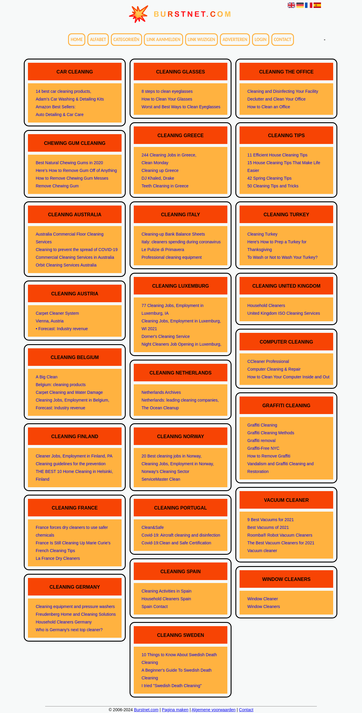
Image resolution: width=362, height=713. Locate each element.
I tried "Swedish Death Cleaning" (171, 685)
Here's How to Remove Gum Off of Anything (76, 170)
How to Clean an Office (268, 106)
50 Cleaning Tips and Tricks (272, 186)
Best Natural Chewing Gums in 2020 (69, 162)
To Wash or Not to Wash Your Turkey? (282, 257)
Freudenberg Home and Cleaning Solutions (76, 614)
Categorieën (126, 39)
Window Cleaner (262, 598)
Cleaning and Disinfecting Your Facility (282, 91)
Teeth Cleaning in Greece (164, 186)
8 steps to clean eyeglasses (167, 91)
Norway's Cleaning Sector (165, 471)
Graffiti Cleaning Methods (270, 432)
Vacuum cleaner (262, 550)
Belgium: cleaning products (61, 384)
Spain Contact (154, 606)
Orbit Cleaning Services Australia (66, 265)
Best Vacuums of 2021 (268, 527)
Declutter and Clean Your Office (276, 99)
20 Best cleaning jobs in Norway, (171, 456)
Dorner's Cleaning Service (165, 336)
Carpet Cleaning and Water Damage (69, 392)
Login (261, 39)
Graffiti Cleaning (262, 425)
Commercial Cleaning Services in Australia (75, 257)
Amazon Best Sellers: (55, 106)
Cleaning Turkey (262, 234)
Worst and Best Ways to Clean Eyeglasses (180, 106)
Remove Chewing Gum (57, 186)
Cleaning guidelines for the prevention (71, 463)
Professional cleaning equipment (171, 257)
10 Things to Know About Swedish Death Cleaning (179, 658)
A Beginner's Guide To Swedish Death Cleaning (176, 674)
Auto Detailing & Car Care (60, 114)
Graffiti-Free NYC (263, 448)
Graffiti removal (261, 440)
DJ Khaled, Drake (157, 178)
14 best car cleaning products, (63, 91)
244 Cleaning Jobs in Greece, (168, 155)
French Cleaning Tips (55, 550)
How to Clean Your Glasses (166, 99)
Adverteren (235, 39)
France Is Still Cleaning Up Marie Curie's (73, 542)
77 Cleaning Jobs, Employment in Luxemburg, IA (172, 309)
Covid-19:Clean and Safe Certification (176, 542)
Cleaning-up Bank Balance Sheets (173, 234)
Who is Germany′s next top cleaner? (69, 629)
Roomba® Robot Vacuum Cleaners (279, 535)
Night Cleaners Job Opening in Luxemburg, (181, 344)
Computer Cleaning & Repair (273, 369)
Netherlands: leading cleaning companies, (180, 400)
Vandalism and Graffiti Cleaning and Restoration (280, 467)
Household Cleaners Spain (166, 598)
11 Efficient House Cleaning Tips (277, 155)
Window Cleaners (263, 606)
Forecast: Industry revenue (60, 407)
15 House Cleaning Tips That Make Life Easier (283, 166)
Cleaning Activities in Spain (166, 591)
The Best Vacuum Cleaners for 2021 (280, 542)
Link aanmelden (163, 39)
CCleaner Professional (268, 361)
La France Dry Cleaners (58, 558)
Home (77, 39)
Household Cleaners (266, 305)
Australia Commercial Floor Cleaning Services (69, 238)
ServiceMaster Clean (160, 479)
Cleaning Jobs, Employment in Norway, (177, 463)
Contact (282, 39)
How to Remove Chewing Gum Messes (72, 178)
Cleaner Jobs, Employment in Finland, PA (74, 456)
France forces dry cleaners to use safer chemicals (72, 531)
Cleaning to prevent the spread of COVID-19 (77, 249)
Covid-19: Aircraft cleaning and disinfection (180, 535)
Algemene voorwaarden (214, 709)
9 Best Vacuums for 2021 (270, 519)
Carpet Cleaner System (57, 313)
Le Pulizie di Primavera (162, 249)
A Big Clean (46, 376)
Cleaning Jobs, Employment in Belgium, (72, 400)
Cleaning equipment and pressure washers (75, 606)
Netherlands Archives (161, 392)
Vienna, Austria (50, 321)
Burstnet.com (146, 709)
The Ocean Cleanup (160, 407)
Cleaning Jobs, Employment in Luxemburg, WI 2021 (181, 325)
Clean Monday (154, 162)
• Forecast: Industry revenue (62, 328)
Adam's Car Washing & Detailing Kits (70, 99)
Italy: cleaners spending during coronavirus (181, 241)
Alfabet (98, 39)
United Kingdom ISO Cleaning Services (283, 313)
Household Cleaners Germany (64, 622)
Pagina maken (175, 709)
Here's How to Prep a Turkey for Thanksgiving (276, 245)
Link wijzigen (201, 39)
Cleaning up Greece (160, 170)
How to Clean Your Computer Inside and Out (288, 376)
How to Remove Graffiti (268, 456)
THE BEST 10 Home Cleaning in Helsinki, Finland (74, 475)
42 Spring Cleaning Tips (269, 178)
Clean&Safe (152, 527)
